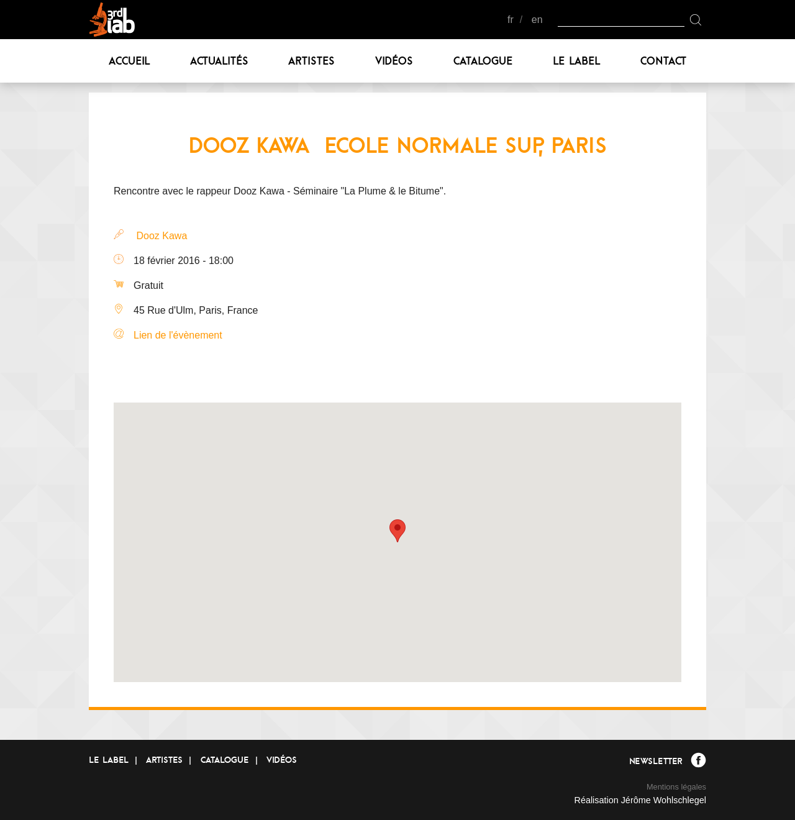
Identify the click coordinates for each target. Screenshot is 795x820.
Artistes (311, 60)
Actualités (219, 60)
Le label (576, 60)
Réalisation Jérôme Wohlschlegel (640, 800)
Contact (663, 60)
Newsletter (655, 761)
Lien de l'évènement (178, 335)
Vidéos (394, 60)
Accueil (129, 60)
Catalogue (483, 60)
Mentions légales (676, 786)
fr (510, 19)
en (537, 19)
